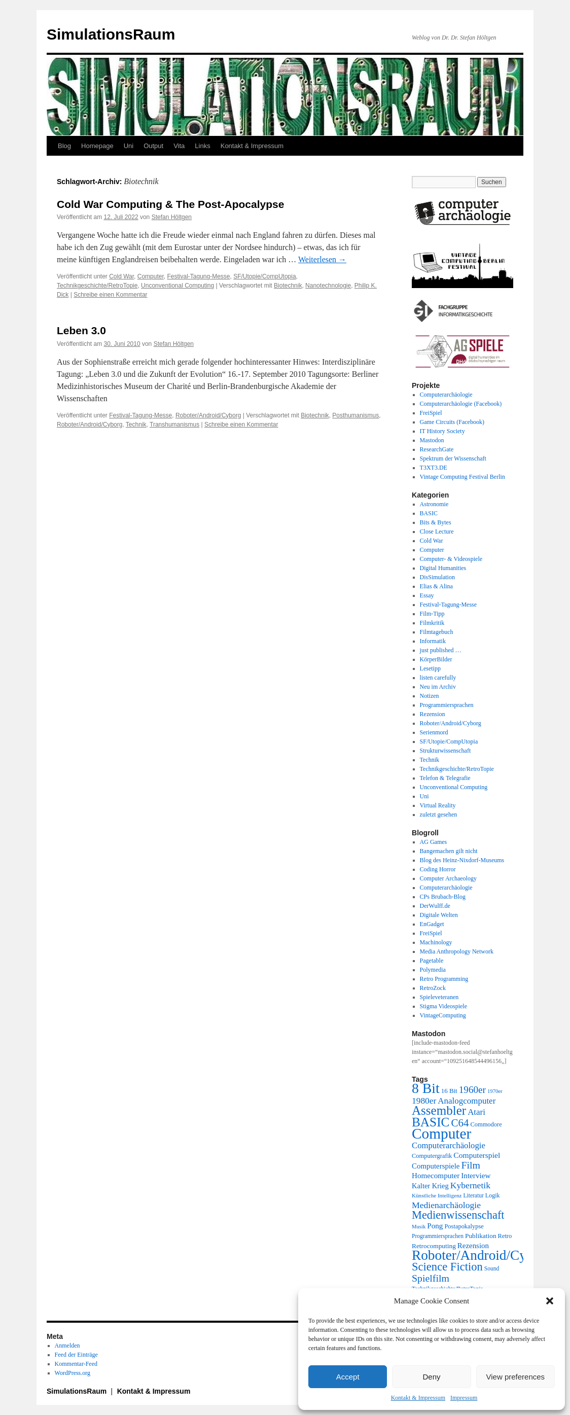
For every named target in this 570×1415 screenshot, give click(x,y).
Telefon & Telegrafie (445, 778)
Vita (179, 146)
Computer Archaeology (448, 878)
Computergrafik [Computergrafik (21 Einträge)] (432, 1155)
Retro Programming (444, 978)
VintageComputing (443, 1015)
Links (202, 146)
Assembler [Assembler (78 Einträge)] (439, 1110)
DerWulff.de (435, 905)
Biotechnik (288, 285)
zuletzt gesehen (438, 814)
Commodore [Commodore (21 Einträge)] (486, 1124)
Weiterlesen (322, 259)
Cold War (121, 276)
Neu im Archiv (438, 686)
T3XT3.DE (433, 467)
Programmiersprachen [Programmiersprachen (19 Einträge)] (438, 1236)
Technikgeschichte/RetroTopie (97, 285)
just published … (440, 650)
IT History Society (442, 431)
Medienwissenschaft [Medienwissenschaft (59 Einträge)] (458, 1215)
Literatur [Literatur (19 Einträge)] (473, 1195)
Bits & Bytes (435, 522)
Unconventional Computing (177, 285)
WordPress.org (72, 1372)
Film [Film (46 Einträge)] (471, 1165)
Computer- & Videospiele (451, 558)
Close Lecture (437, 531)
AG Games (433, 841)
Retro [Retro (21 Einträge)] (505, 1236)
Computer (150, 276)
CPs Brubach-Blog (443, 896)
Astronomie (434, 504)
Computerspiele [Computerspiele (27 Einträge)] (436, 1166)
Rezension (432, 714)
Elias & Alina (436, 586)
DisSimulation (437, 577)
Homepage (97, 146)
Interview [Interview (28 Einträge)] (475, 1175)
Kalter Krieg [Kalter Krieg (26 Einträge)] (430, 1186)
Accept (348, 1376)
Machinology (436, 942)
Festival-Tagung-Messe (198, 276)
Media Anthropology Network (456, 951)
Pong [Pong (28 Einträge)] (435, 1225)
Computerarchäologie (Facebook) (461, 403)
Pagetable (432, 960)
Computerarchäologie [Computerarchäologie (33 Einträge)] (448, 1145)
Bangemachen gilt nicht (449, 851)
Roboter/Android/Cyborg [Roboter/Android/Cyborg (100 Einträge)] (482, 1255)
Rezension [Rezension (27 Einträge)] (473, 1246)
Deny (431, 1376)
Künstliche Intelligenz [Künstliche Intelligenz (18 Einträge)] (436, 1195)
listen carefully (438, 677)
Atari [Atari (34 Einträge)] (476, 1112)
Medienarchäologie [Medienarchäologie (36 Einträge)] (446, 1205)
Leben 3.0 (81, 330)
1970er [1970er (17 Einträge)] (495, 1091)
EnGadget (432, 924)
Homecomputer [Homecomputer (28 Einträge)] (435, 1175)
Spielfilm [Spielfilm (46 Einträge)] (430, 1278)
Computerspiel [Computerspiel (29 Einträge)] (476, 1155)
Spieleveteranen (439, 997)
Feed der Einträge (76, 1354)
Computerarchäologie (446, 394)
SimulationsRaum (111, 34)
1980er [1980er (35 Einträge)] (424, 1100)
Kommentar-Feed (76, 1363)
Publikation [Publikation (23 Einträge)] (480, 1236)
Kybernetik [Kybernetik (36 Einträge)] (470, 1185)
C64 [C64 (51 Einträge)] (460, 1123)
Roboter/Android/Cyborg (208, 415)
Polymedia (433, 969)
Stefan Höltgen (172, 217)
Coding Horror (438, 869)
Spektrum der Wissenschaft (453, 458)
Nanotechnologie (328, 285)
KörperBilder (436, 659)
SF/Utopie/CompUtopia (264, 276)
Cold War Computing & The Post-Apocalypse (170, 204)
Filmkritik (432, 622)
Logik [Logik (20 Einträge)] (492, 1195)
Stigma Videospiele (443, 1006)
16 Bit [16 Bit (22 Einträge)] (449, 1090)
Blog (64, 146)
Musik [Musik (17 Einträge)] (418, 1226)
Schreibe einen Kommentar (110, 294)
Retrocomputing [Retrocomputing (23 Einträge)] (434, 1246)
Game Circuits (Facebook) (452, 422)
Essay (427, 595)
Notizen (429, 695)
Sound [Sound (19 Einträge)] (492, 1268)
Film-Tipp (432, 613)
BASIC (429, 513)
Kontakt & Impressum (418, 1397)
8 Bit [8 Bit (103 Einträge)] (426, 1088)
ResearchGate (437, 449)
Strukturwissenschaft (445, 750)
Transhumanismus (174, 424)
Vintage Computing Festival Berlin (462, 476)
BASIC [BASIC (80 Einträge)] (430, 1122)
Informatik (433, 641)
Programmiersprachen (447, 705)
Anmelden (67, 1345)
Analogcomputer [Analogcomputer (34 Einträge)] (466, 1101)
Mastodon (432, 440)
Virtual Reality (438, 805)
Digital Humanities (443, 568)
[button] (550, 1301)
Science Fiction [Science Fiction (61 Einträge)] (447, 1266)
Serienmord (434, 732)
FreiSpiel (431, 412)
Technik (136, 424)
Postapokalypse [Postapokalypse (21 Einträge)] (463, 1226)
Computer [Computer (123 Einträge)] (441, 1133)
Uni (129, 146)
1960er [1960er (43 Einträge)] (472, 1089)
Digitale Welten (439, 914)
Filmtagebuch (436, 631)
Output (153, 146)
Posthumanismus (355, 415)
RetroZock (433, 988)
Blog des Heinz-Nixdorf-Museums (462, 860)
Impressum (463, 1397)
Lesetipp (430, 668)
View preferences (515, 1376)
